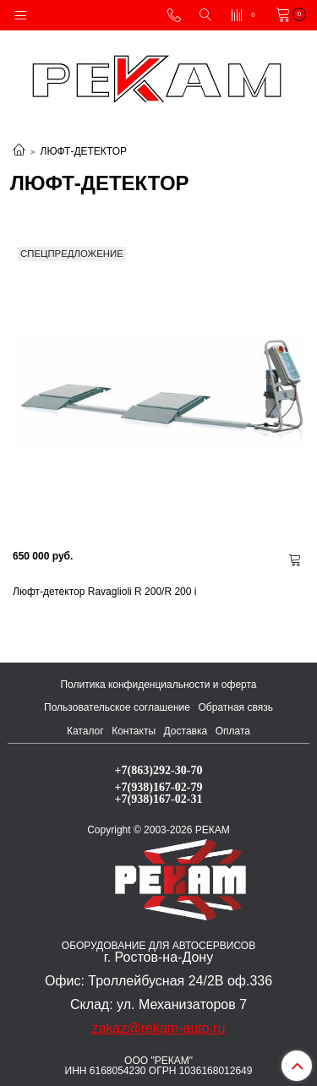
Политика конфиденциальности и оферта (158, 684)
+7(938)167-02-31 (159, 798)
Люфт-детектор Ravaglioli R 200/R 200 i (104, 592)
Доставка (186, 731)
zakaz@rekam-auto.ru (159, 1028)
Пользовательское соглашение (117, 707)
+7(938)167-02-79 (159, 787)
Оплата (233, 731)
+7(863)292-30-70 (159, 770)
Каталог (85, 731)
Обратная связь (236, 707)
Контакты (134, 731)
